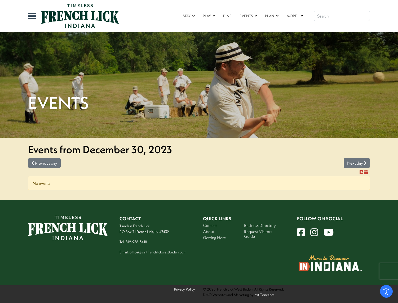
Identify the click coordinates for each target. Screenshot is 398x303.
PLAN (269, 16)
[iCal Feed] (366, 172)
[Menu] (32, 16)
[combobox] (342, 16)
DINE (227, 16)
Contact (210, 225)
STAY (187, 16)
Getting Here (214, 237)
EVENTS (246, 16)
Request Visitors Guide (258, 234)
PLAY (207, 16)
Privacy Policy (184, 289)
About (208, 231)
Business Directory (260, 225)
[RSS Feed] (362, 172)
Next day (356, 163)
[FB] (301, 232)
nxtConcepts (264, 294)
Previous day (44, 163)
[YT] (329, 232)
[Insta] (314, 232)
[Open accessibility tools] (386, 291)
